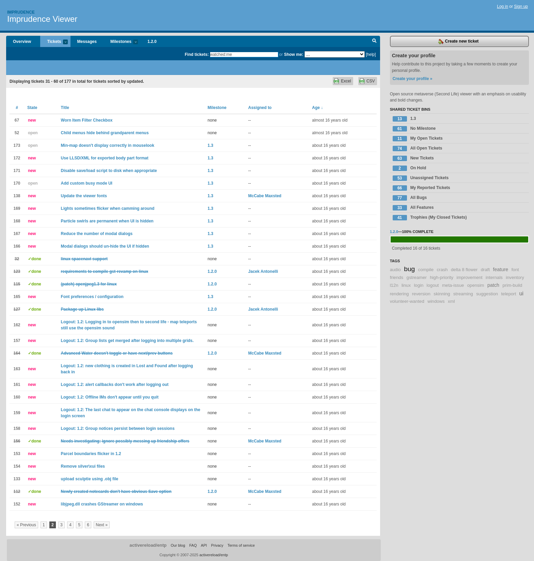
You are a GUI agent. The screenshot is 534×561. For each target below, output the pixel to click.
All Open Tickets (417, 148)
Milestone (217, 107)
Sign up (521, 6)
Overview (22, 41)
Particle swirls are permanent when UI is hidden (107, 221)
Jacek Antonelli (263, 271)
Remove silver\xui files (83, 466)
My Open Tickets (418, 138)
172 (16, 158)
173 (16, 145)
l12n (394, 285)
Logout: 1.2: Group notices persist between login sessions (118, 428)
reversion (421, 293)
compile (426, 269)
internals (494, 277)
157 (16, 340)
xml (451, 301)
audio (395, 269)
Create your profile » (413, 78)
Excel (346, 81)
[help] (371, 54)
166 (16, 246)
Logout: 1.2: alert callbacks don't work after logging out (115, 384)
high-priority (441, 277)
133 (16, 479)
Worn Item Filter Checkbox (87, 120)
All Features (413, 208)
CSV (370, 81)
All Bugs (410, 198)
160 (16, 397)
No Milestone (414, 128)
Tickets (53, 42)
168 (16, 221)
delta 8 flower (464, 269)
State (32, 107)
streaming (463, 293)
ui (521, 293)
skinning (442, 293)
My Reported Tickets (421, 188)
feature (500, 269)
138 (16, 195)
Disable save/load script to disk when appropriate (109, 170)
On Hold (409, 168)
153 (16, 453)
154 (16, 466)
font (515, 269)
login (418, 285)
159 (16, 412)
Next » (102, 525)
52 (17, 132)
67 (17, 120)
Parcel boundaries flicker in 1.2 (91, 453)
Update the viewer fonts (84, 195)
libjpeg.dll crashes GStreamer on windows (102, 504)
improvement (470, 277)
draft (485, 269)
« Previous (26, 525)
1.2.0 (152, 41)
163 (16, 369)
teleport (508, 293)
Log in (502, 6)
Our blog (178, 545)
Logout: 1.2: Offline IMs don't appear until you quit (110, 397)
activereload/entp (148, 545)
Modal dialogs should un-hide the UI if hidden (105, 246)
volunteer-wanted (407, 301)
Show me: (293, 54)
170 (16, 183)
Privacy (217, 545)
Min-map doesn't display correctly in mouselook (107, 145)
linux (406, 285)
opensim (475, 285)
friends (397, 277)
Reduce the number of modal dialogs (97, 233)
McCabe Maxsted (264, 195)
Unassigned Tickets (421, 178)
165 (16, 296)
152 (16, 504)
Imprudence (21, 12)
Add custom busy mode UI (86, 183)
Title (65, 107)
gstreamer (417, 277)
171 (16, 170)
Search (374, 41)
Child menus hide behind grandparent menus (105, 132)
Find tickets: (197, 54)
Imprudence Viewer (42, 19)
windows (436, 301)
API (204, 545)
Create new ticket (458, 41)
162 (16, 325)
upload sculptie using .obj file (90, 479)
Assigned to (260, 107)
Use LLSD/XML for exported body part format (104, 158)
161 (16, 384)
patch (493, 285)
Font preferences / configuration (92, 296)
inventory (515, 277)
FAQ (193, 545)
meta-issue (453, 285)
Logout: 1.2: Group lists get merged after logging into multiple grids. (127, 340)
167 (16, 233)
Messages (87, 41)
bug (409, 268)
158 (16, 428)
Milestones (121, 42)
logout (433, 285)
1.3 (211, 145)
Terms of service (241, 545)
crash (442, 269)
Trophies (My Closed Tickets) (430, 217)
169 (16, 208)
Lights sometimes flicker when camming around (108, 208)
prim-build (512, 285)
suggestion (487, 293)
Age (317, 107)
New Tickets (413, 158)
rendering (399, 293)
